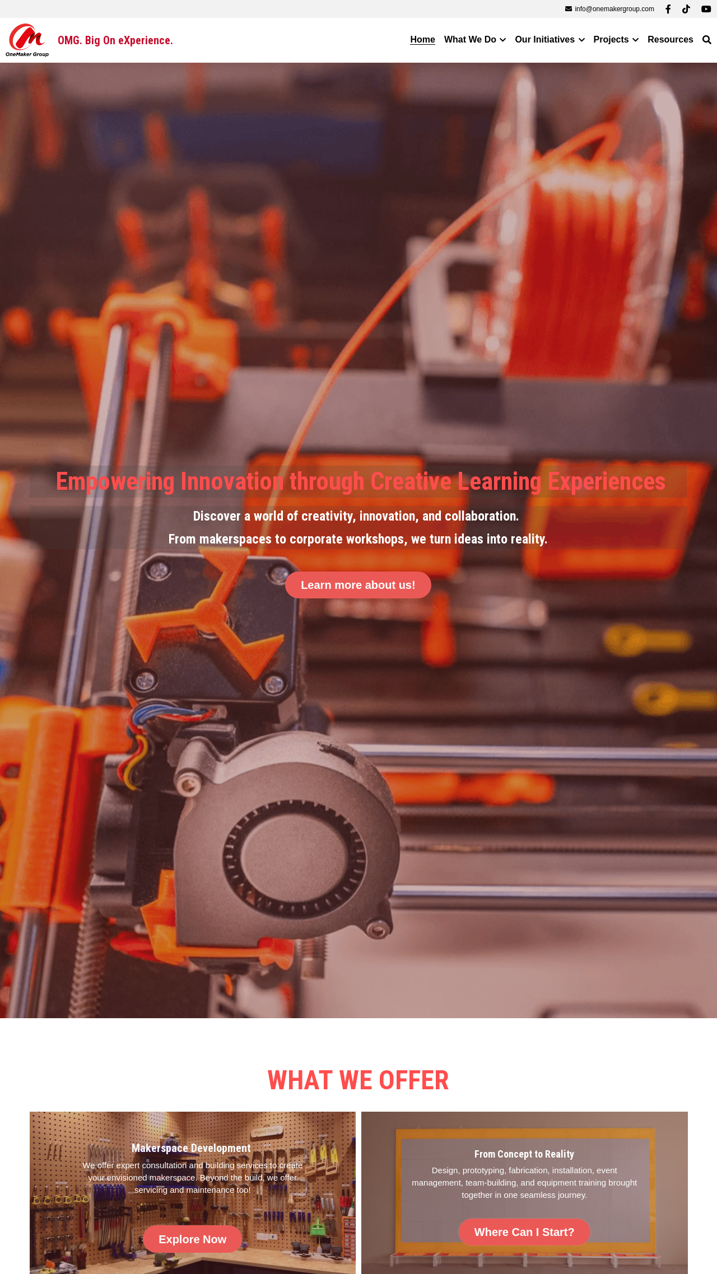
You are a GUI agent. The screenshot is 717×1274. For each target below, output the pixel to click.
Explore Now (192, 1240)
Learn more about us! (358, 585)
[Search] (706, 40)
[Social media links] (668, 8)
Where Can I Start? (524, 1233)
